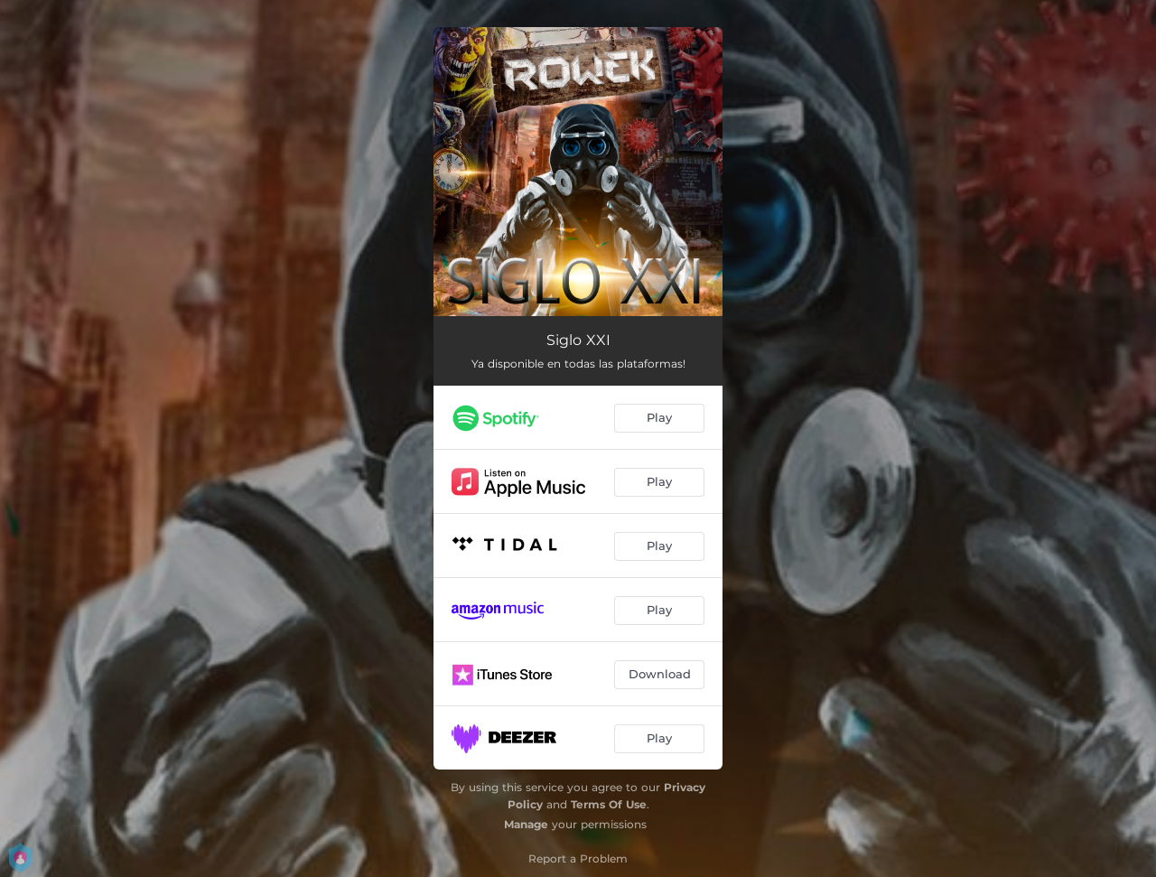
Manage (526, 824)
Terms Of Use (609, 804)
